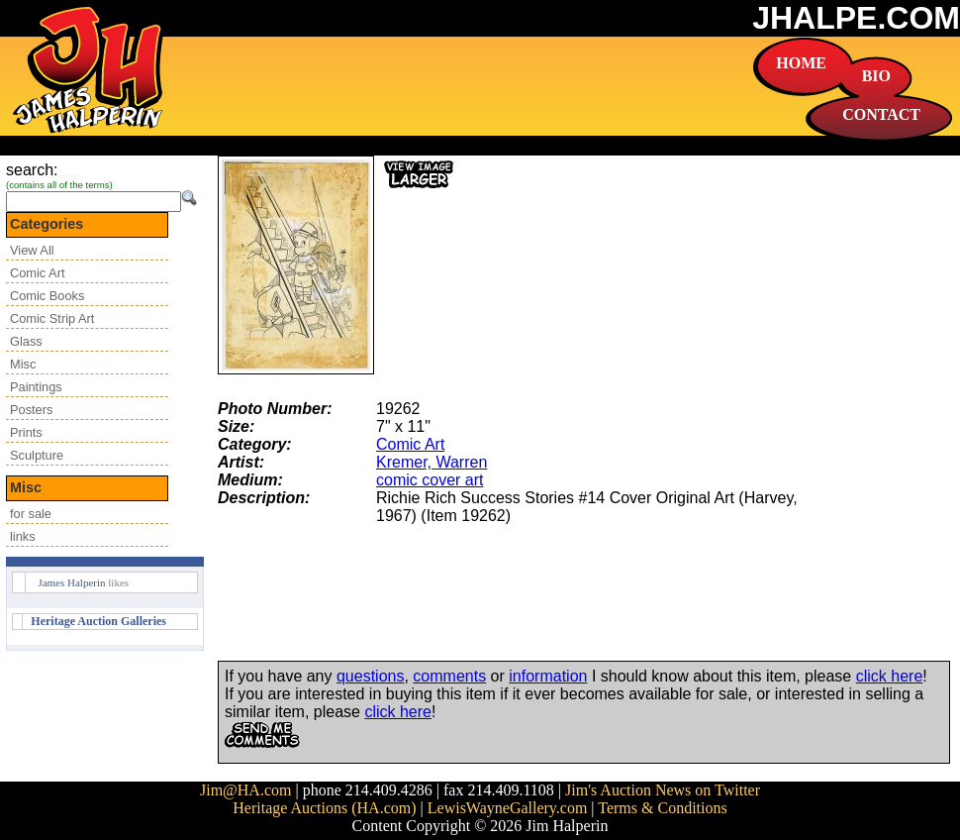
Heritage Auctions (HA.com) (324, 807)
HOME (801, 62)
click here (889, 676)
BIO (876, 75)
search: (31, 169)
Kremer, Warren (431, 462)
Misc (23, 364)
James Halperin (71, 582)
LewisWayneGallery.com (508, 807)
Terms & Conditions (662, 807)
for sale (30, 513)
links (23, 536)
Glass (26, 341)
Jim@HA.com (246, 790)
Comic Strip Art (52, 318)
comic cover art (429, 480)
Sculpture (36, 455)
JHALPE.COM (856, 18)
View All (32, 250)
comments (449, 676)
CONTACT (881, 114)
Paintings (36, 386)
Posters (31, 409)
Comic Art (37, 272)
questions (370, 676)
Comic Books (47, 295)
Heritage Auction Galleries (98, 621)
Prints (26, 432)
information (548, 676)
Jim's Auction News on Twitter (662, 790)
